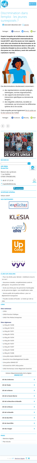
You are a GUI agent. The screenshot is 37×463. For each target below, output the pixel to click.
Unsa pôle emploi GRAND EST (12, 356)
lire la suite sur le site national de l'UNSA (18, 111)
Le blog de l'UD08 (8, 325)
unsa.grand (18, 188)
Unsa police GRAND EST (10, 362)
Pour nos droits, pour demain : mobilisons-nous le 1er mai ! (18, 278)
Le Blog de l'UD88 (8, 353)
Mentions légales (8, 438)
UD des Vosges (7, 429)
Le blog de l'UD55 (8, 340)
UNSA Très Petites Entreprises (12, 317)
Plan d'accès (7, 442)
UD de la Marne (7, 390)
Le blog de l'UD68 (8, 350)
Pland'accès (34, 181)
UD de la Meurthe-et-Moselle (11, 401)
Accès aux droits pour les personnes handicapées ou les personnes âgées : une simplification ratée (18, 289)
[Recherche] (14, 163)
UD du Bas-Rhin (7, 418)
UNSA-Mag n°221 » (8, 126)
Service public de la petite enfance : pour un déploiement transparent (16, 294)
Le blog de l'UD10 (8, 328)
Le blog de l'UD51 (8, 331)
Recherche (5, 160)
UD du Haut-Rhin (7, 423)
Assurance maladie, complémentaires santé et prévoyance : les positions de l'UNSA (17, 283)
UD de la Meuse (7, 407)
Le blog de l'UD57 (8, 344)
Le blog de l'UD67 (8, 347)
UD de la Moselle (7, 412)
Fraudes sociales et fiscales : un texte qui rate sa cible (17, 300)
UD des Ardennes (8, 379)
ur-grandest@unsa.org (9, 184)
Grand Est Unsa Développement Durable (15, 359)
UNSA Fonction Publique (10, 314)
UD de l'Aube (6, 385)
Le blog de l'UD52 (8, 334)
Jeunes (27, 25)
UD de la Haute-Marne (9, 396)
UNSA (5, 311)
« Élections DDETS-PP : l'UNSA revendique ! (3, 126)
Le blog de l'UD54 (8, 337)
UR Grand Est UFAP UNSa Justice (13, 365)
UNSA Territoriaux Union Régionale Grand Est (17, 369)
